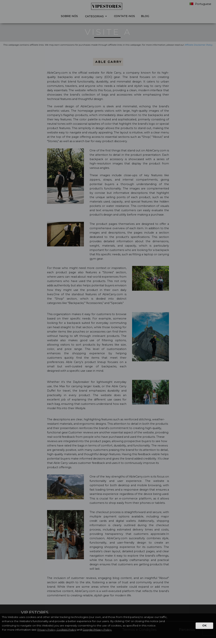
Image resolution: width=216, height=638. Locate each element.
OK (204, 625)
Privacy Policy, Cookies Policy (56, 629)
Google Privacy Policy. (97, 629)
